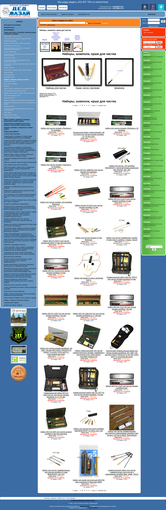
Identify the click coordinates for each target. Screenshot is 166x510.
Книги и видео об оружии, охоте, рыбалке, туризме (20, 297)
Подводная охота (9, 106)
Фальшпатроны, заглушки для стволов (15, 91)
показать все (102, 105)
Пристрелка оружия (9, 58)
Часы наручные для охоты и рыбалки (16, 164)
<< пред (74, 105)
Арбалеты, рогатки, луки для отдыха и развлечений (20, 162)
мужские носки (84, 506)
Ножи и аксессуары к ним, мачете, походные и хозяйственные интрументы (17, 48)
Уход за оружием (9, 74)
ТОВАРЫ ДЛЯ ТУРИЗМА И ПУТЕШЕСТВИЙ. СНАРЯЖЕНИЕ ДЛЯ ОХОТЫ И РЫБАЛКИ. (18, 137)
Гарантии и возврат (67, 14)
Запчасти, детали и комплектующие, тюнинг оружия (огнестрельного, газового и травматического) (18, 260)
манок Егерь (51, 25)
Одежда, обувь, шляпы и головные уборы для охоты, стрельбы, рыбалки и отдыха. (18, 155)
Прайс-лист (62, 498)
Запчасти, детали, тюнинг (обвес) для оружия (17, 43)
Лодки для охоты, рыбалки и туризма (15, 285)
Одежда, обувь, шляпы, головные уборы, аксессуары (19, 93)
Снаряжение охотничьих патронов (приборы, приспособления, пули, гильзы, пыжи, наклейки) (19, 253)
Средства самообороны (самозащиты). (16, 204)
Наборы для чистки (9, 81)
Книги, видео (7, 112)
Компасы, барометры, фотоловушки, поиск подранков (19, 100)
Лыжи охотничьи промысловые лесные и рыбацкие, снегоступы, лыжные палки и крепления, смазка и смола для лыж (20, 240)
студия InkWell (92, 508)
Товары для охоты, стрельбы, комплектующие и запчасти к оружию (56, 36)
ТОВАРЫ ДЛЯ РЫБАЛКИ (12, 134)
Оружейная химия (9, 77)
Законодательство (83, 14)
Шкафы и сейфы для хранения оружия (16, 300)
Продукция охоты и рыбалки (12, 117)
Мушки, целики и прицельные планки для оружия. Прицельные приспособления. (20, 294)
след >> (94, 105)
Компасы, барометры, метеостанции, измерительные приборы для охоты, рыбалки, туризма (18, 281)
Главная (42, 7)
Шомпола (6, 86)
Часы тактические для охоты (12, 95)
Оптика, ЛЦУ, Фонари (10, 51)
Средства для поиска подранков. (14, 291)
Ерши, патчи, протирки (10, 83)
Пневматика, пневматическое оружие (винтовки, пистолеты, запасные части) (19, 191)
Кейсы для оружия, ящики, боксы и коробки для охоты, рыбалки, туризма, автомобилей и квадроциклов (19, 168)
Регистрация (52, 7)
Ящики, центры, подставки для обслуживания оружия (19, 88)
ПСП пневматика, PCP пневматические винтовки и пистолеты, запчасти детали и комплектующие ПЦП (20, 196)
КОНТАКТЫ (63, 7)
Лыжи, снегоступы (9, 98)
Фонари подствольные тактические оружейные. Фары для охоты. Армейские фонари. (19, 265)
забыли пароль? (153, 26)
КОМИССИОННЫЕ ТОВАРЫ (13, 305)
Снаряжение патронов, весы (12, 45)
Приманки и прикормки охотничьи (14, 244)
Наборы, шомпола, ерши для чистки (77, 37)
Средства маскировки (10, 41)
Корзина (54, 498)
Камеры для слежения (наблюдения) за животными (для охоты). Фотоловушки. (20, 225)
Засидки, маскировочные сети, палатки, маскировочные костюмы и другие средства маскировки (18, 220)
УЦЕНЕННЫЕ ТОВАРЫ (11, 302)
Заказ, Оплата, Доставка (49, 14)
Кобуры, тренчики (9, 67)
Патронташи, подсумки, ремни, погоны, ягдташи (18, 70)
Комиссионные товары (10, 114)
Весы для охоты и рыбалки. (12, 256)
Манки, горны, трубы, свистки (12, 36)
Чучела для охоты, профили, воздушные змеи (17, 38)
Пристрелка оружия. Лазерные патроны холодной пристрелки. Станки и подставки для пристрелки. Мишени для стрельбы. (20, 230)
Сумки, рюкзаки (8, 72)
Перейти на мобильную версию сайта (83, 500)
